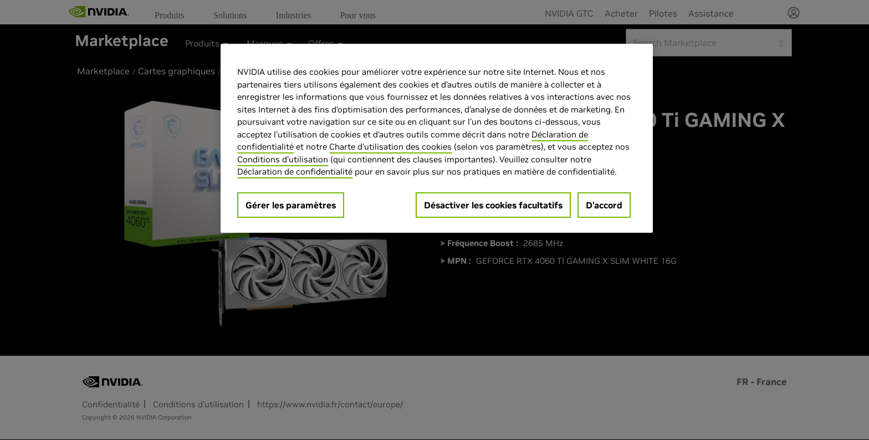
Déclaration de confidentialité (294, 171)
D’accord (604, 205)
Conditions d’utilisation (282, 159)
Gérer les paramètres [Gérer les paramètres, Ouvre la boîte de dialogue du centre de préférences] (291, 205)
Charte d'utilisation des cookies (390, 146)
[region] (437, 138)
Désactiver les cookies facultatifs (493, 205)
